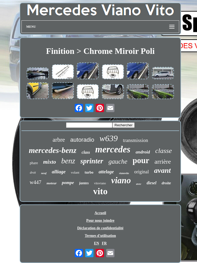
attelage (106, 171)
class (86, 152)
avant (162, 170)
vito (100, 191)
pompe (68, 182)
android (143, 152)
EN (96, 243)
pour (141, 160)
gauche (117, 161)
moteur (52, 183)
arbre (59, 139)
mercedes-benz (52, 150)
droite (166, 183)
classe (163, 151)
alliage (59, 171)
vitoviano (100, 183)
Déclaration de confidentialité (100, 228)
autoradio (82, 139)
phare (34, 163)
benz (68, 161)
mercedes (112, 149)
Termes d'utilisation (100, 236)
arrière (163, 161)
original (141, 171)
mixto (49, 162)
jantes (84, 183)
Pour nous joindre (100, 220)
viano (121, 180)
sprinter (91, 161)
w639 (109, 138)
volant (75, 172)
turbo (89, 172)
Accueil (100, 213)
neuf (44, 173)
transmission (135, 140)
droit (33, 172)
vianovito (124, 173)
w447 (35, 182)
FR (104, 243)
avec (138, 183)
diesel (151, 183)
